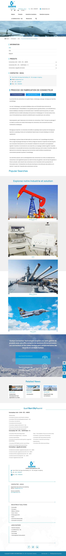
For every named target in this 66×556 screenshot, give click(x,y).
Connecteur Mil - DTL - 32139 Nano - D (18, 65)
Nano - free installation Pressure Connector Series (43, 433)
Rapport (11, 53)
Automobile (14, 507)
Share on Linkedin (48, 94)
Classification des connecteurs (48, 395)
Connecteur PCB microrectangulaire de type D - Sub (20, 419)
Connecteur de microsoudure (15, 423)
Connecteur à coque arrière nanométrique (41, 435)
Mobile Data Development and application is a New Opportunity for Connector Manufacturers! (14, 395)
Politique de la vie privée (55, 553)
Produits (20, 14)
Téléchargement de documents (18, 535)
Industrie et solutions (31, 14)
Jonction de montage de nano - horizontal (18, 435)
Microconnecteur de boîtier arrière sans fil (17, 429)
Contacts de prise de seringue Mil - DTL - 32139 (18, 455)
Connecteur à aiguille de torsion (17, 68)
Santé (33, 256)
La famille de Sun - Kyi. (17, 18)
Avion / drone (33, 331)
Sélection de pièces (44, 14)
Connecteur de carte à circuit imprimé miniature (19, 417)
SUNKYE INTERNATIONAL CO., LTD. (19, 553)
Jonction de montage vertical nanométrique (18, 445)
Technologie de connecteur (26, 368)
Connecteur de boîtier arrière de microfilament (18, 427)
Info (19, 38)
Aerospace (14, 509)
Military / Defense (33, 294)
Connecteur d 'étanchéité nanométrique (41, 439)
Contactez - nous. (22, 8)
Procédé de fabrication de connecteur (29, 38)
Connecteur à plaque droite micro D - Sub (17, 425)
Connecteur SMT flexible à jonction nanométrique (19, 443)
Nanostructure (36, 441)
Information (13, 8)
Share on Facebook (17, 94)
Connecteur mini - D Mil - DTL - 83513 (18, 62)
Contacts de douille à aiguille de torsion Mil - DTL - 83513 (20, 451)
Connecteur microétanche (14, 421)
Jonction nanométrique (14, 437)
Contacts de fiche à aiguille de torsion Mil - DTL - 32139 (20, 453)
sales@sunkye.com (45, 8)
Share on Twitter (33, 94)
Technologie (14, 533)
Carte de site (44, 553)
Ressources (29, 18)
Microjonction (12, 415)
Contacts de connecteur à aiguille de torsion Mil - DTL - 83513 (21, 449)
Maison (13, 14)
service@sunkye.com (15, 492)
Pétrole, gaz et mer (33, 219)
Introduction (30, 394)
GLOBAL (23, 10)
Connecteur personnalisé (17, 518)
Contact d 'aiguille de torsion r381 (16, 457)
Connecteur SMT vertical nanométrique (41, 443)
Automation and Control (17, 520)
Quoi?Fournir (33, 408)
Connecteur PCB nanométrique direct (17, 433)
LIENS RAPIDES (16, 525)
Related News (33, 381)
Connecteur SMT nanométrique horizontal (42, 437)
